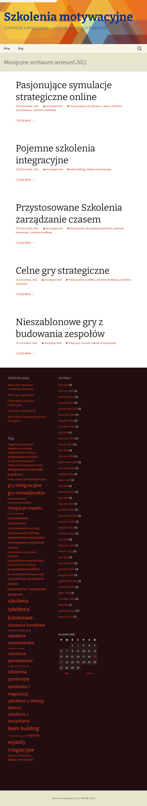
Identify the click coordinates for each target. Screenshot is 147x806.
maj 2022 (63, 539)
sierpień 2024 (66, 420)
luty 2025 (63, 385)
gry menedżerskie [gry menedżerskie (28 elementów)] (26, 493)
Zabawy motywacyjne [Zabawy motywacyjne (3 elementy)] (20, 759)
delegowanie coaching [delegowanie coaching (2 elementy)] (19, 448)
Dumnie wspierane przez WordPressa (73, 798)
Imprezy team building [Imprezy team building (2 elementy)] (19, 502)
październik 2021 (68, 581)
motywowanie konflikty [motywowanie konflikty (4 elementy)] (24, 533)
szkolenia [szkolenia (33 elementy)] (18, 600)
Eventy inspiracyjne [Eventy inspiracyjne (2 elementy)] (17, 479)
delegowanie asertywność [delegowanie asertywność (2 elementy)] (21, 444)
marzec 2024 (65, 444)
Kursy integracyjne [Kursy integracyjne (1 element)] (16, 513)
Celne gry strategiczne (62, 270)
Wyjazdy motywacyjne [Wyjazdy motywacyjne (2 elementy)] (19, 755)
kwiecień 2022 (66, 545)
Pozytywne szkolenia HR (22, 410)
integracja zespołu (79, 343)
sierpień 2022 (66, 527)
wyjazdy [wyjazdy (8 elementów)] (33, 735)
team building (77, 169)
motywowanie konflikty (81, 279)
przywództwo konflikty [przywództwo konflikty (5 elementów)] (24, 569)
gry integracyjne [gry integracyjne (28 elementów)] (25, 485)
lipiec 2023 (64, 480)
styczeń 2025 (66, 391)
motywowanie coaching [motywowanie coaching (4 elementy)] (23, 528)
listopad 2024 (66, 402)
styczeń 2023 (66, 503)
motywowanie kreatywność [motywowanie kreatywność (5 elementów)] (26, 537)
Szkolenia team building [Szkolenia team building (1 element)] (18, 666)
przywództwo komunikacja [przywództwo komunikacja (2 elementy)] (22, 564)
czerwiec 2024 (66, 426)
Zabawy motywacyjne (99, 169)
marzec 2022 (65, 551)
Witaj (7, 48)
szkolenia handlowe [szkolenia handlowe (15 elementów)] (26, 625)
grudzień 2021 (66, 569)
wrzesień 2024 (66, 414)
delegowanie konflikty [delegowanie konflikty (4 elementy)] (23, 457)
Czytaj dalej (25, 120)
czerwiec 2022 (66, 533)
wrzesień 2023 (66, 468)
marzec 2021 (65, 616)
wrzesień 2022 (66, 521)
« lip (66, 673)
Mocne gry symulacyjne (21, 395)
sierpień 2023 (66, 474)
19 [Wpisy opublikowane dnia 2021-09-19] (94, 656)
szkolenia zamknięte (44, 110)
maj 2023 (63, 486)
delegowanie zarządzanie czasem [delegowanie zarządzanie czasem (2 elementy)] (25, 465)
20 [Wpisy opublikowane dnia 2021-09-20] (61, 662)
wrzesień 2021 (66, 587)
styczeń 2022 (66, 563)
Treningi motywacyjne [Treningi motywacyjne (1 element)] (17, 736)
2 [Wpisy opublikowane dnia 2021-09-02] (78, 645)
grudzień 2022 (66, 509)
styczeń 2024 (66, 456)
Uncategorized (54, 106)
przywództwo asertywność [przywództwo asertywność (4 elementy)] (26, 560)
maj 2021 (63, 604)
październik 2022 (68, 515)
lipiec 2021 (64, 593)
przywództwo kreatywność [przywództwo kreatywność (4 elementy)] (26, 574)
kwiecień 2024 (66, 438)
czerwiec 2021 (66, 599)
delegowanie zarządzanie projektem (91, 228)
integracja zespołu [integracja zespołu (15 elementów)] (25, 508)
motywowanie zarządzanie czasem (90, 106)
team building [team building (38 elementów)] (23, 728)
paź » (90, 673)
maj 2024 (63, 432)
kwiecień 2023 (66, 492)
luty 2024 (63, 450)
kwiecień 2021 (66, 610)
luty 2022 (63, 557)
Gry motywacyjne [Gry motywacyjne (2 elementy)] (17, 498)
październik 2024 (68, 408)
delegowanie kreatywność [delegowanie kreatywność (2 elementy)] (21, 461)
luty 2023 (63, 498)
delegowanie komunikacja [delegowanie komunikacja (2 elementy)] (21, 452)
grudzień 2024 (66, 396)
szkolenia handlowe (41, 232)
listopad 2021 (66, 575)
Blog (21, 48)
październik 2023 (68, 462)
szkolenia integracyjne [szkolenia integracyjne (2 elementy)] (19, 630)
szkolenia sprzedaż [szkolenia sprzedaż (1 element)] (16, 648)
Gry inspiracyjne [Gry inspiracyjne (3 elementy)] (37, 479)
